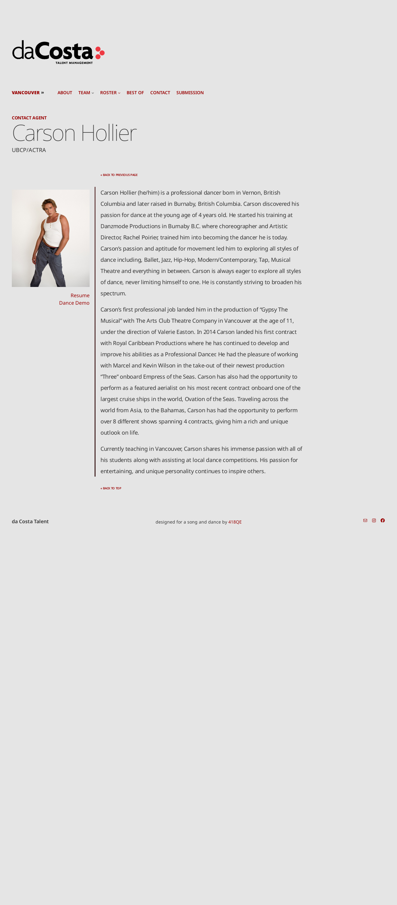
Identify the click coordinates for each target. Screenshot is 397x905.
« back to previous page (119, 175)
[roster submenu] (119, 92)
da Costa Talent (30, 521)
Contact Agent (29, 118)
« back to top (110, 488)
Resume (80, 295)
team (84, 92)
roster (108, 92)
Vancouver (26, 92)
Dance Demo (74, 302)
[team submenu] (92, 92)
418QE (235, 522)
